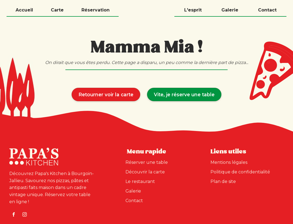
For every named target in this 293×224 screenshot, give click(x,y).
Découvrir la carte (145, 171)
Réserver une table (146, 162)
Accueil (24, 10)
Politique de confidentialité (240, 171)
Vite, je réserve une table (184, 94)
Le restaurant (140, 181)
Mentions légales (228, 162)
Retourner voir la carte (105, 94)
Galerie (229, 10)
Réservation (95, 10)
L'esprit (193, 10)
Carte (57, 10)
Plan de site (223, 181)
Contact (267, 10)
